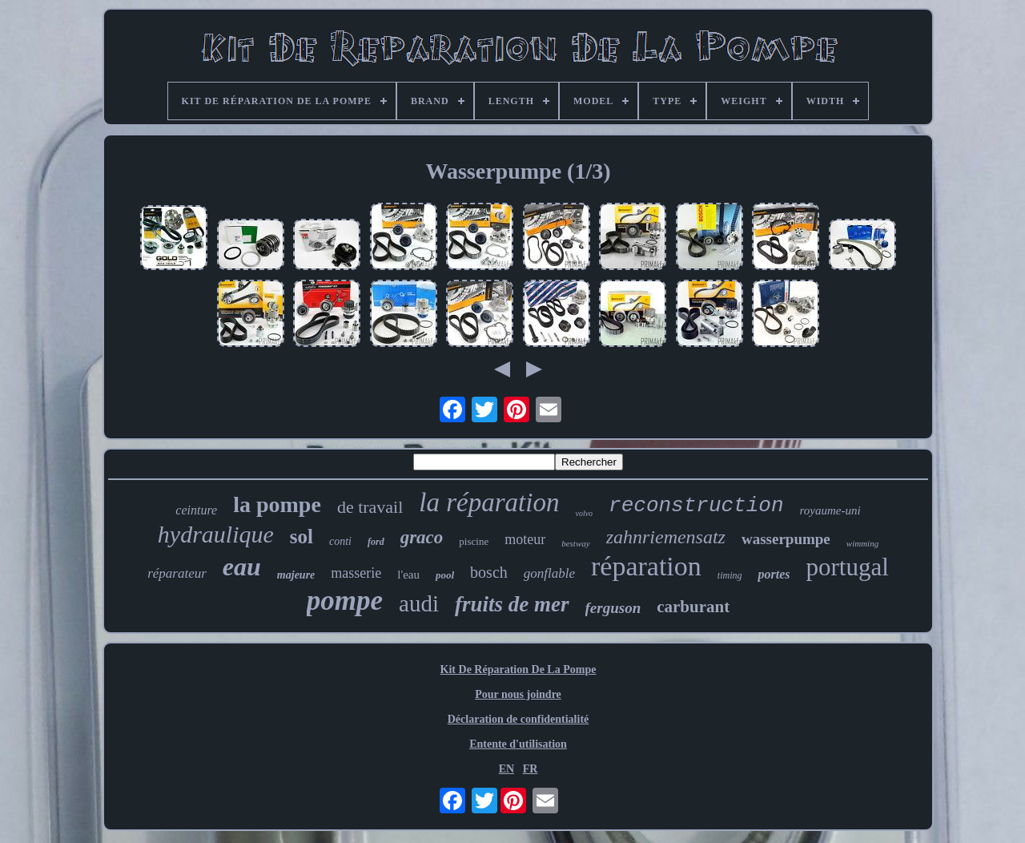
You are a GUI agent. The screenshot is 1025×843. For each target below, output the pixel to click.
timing (730, 575)
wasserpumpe (786, 538)
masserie (356, 573)
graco (422, 537)
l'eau (408, 574)
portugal (847, 567)
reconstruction (696, 506)
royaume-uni (830, 510)
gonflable (549, 573)
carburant (693, 606)
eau (242, 566)
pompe (345, 600)
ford (376, 541)
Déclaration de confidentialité (518, 719)
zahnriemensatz (666, 536)
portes (774, 574)
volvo (584, 513)
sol (301, 536)
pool (445, 575)
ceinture (196, 510)
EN (506, 769)
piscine (473, 541)
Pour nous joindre (518, 694)
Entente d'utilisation (518, 744)
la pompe (277, 504)
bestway (575, 543)
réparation (646, 566)
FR (530, 769)
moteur (524, 539)
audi (419, 603)
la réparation (489, 502)
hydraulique (216, 534)
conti (340, 541)
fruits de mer (512, 604)
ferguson (613, 607)
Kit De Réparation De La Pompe (518, 670)
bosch (489, 572)
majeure (296, 575)
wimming (862, 543)
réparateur (177, 573)
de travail (370, 507)
